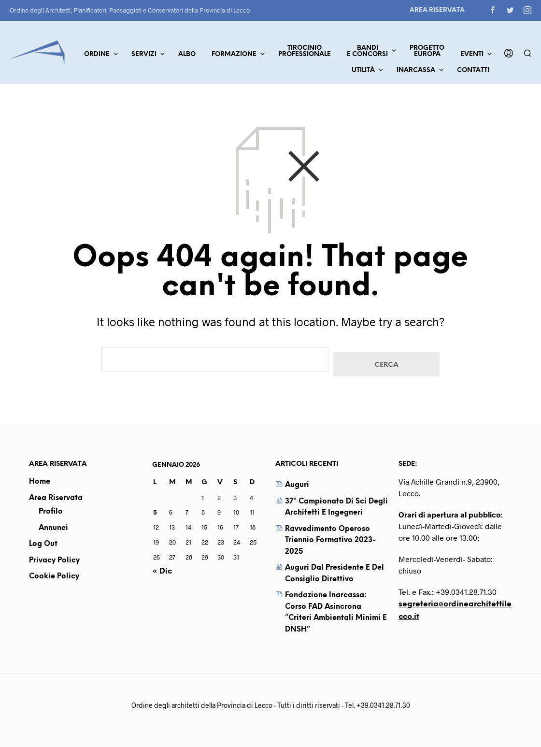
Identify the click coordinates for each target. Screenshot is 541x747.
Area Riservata (437, 10)
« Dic (162, 571)
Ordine (97, 54)
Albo (187, 54)
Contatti (473, 70)
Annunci (53, 528)
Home (39, 482)
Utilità (363, 70)
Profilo (51, 512)
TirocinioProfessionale (304, 51)
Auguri (297, 485)
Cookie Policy (54, 576)
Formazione (234, 54)
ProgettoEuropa (427, 51)
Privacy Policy (54, 560)
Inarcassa (416, 70)
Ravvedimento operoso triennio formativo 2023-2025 (330, 540)
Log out (43, 544)
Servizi (144, 54)
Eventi (472, 54)
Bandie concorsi (367, 51)
